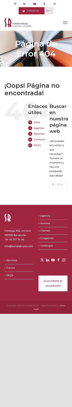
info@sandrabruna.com (19, 246)
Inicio (37, 122)
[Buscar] (53, 184)
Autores (45, 223)
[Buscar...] (58, 184)
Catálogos (46, 245)
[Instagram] (63, 260)
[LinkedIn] (47, 260)
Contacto (39, 139)
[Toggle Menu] (65, 22)
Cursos (10, 267)
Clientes (45, 230)
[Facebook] (58, 260)
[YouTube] (53, 260)
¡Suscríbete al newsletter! (53, 283)
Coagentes (47, 238)
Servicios (39, 133)
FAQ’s (37, 145)
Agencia (39, 128)
